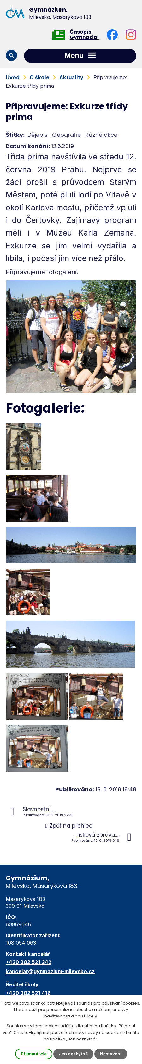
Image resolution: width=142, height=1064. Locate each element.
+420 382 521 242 (28, 962)
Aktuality (71, 77)
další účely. (86, 1016)
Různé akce (101, 135)
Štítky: (15, 135)
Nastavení (110, 1053)
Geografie (66, 135)
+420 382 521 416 (28, 993)
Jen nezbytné (73, 1053)
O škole (39, 77)
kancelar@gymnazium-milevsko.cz (50, 971)
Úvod (13, 77)
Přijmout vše (34, 1053)
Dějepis (37, 135)
